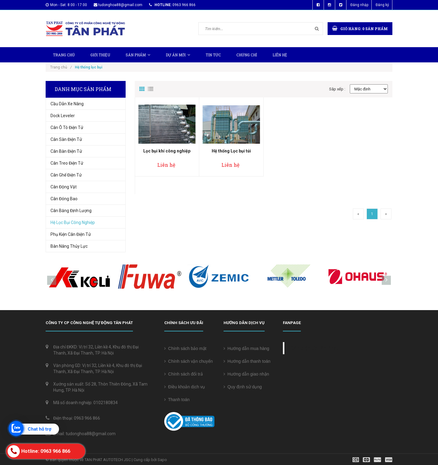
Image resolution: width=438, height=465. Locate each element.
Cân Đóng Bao (64, 198)
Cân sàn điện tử (66, 139)
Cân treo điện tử (66, 163)
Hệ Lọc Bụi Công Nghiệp (72, 222)
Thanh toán (176, 399)
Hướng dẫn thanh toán (247, 361)
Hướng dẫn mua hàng (246, 348)
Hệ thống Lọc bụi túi (231, 151)
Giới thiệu (100, 54)
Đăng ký (382, 5)
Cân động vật (63, 186)
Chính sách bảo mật (185, 348)
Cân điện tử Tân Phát (314, 348)
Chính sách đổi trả (183, 374)
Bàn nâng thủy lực (69, 246)
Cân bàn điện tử (66, 151)
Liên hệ (280, 54)
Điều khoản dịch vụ (184, 386)
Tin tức (213, 54)
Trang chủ (64, 54)
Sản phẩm (138, 54)
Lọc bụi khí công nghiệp (166, 151)
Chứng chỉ (246, 54)
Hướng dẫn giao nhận (246, 374)
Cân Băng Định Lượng (71, 210)
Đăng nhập (359, 5)
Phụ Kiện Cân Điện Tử (70, 234)
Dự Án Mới (178, 54)
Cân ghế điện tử (66, 175)
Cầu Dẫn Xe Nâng (67, 103)
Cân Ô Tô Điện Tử (66, 127)
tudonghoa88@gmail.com (120, 5)
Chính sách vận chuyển (188, 361)
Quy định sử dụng (243, 386)
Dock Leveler (62, 115)
